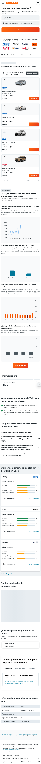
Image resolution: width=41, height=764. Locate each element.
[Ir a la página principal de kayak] (12, 3)
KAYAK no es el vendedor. (21, 755)
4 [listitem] (3, 147)
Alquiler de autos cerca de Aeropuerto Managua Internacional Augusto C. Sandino (19, 682)
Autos (15, 734)
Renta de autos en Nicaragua (14, 735)
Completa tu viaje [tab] (20, 668)
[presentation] (30, 8)
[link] (20, 365)
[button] (3, 3)
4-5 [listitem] (11, 95)
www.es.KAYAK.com (7, 734)
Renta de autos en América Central (28, 734)
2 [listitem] (7, 121)
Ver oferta (34, 98)
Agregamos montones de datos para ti (21, 758)
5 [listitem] (3, 95)
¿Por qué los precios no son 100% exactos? (21, 762)
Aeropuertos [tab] (8, 668)
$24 (27, 8)
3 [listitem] (7, 95)
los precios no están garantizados (11, 749)
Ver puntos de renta (33, 498)
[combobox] (10, 12)
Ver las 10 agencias (7, 574)
